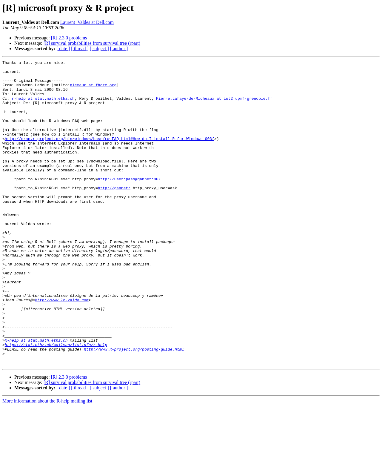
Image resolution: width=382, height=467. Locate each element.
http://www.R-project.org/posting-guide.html (134, 407)
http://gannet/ (114, 213)
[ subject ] (99, 48)
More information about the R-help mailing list (47, 461)
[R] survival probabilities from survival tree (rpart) (92, 43)
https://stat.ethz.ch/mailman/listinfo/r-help (56, 402)
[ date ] (63, 48)
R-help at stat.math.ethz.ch (36, 396)
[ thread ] (80, 48)
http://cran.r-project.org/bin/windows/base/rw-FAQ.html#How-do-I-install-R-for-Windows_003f (109, 154)
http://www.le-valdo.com (61, 348)
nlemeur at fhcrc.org (93, 90)
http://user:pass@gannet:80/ (129, 203)
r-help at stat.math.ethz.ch (43, 106)
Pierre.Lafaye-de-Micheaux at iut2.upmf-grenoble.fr (214, 106)
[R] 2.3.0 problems (69, 37)
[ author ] (119, 48)
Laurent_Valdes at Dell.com (87, 22)
